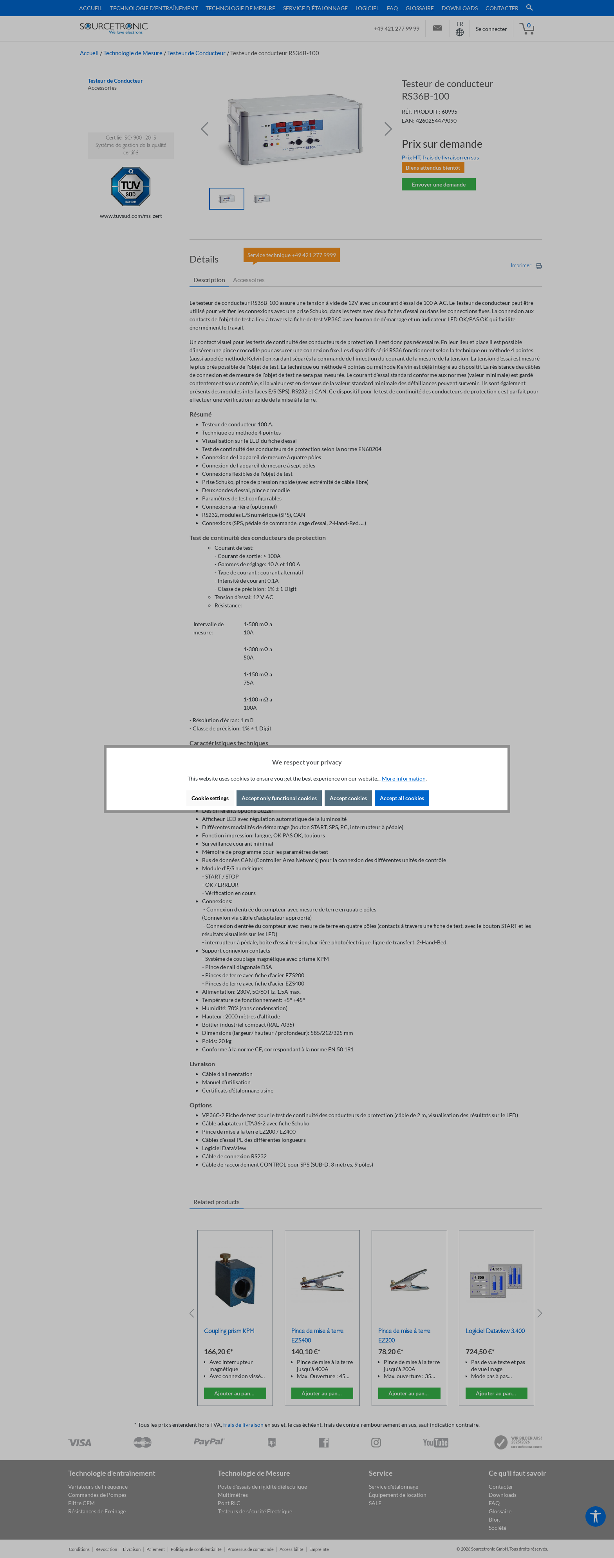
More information (404, 778)
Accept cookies (348, 798)
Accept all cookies (402, 798)
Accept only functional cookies (279, 798)
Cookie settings (210, 798)
